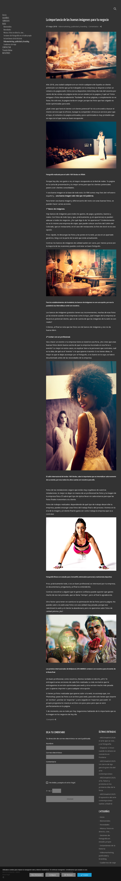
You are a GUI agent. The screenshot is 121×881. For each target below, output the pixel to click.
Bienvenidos (8, 27)
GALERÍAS (5, 18)
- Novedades (104, 824)
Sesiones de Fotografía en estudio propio (17, 36)
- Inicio (101, 817)
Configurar (52, 875)
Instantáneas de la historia (13, 39)
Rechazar (68, 875)
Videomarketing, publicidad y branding (16, 42)
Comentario (51, 761)
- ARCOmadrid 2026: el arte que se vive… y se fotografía (107, 740)
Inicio (4, 15)
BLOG (4, 24)
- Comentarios (93, 27)
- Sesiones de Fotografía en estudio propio (105, 838)
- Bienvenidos (104, 821)
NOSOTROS (6, 53)
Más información (36, 875)
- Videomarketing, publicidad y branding (106, 855)
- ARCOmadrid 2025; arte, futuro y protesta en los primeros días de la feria (107, 784)
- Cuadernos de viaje (107, 862)
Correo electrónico (54, 752)
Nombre (49, 743)
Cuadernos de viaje (10, 44)
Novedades (7, 30)
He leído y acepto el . (62, 782)
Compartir (51, 719)
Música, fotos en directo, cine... (14, 33)
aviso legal (70, 782)
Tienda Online (7, 50)
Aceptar (84, 875)
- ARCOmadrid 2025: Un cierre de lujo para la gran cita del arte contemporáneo (107, 767)
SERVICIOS (6, 21)
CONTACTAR (6, 47)
